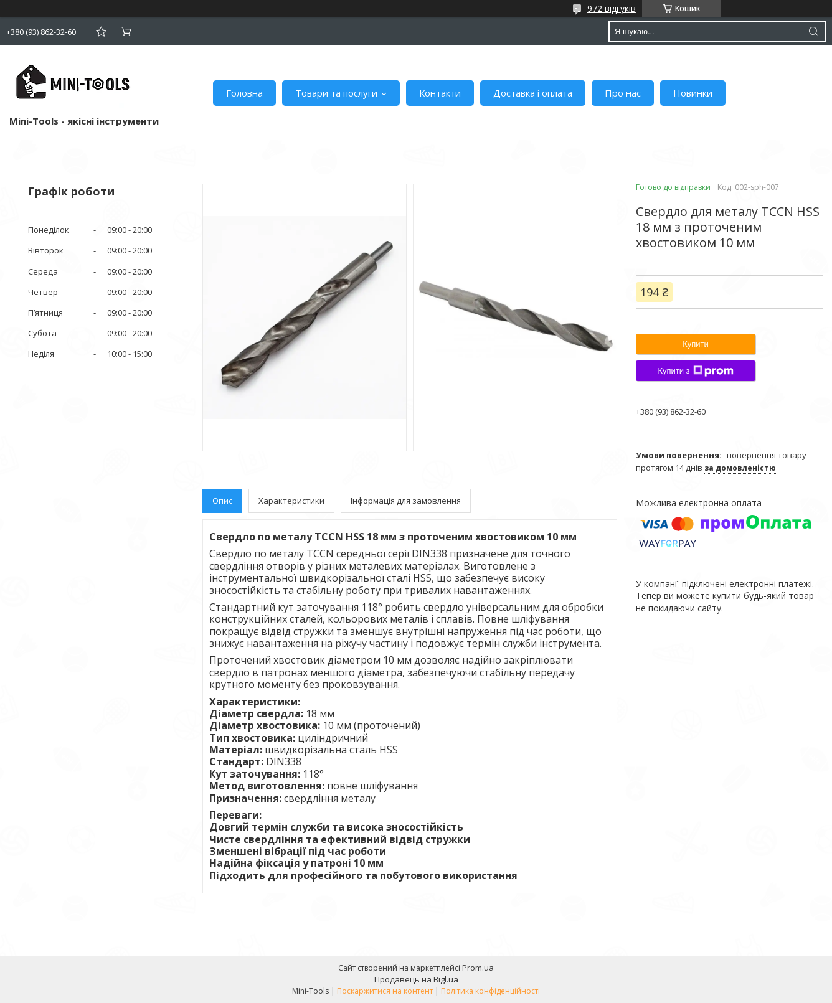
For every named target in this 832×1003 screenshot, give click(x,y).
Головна (244, 93)
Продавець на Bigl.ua (416, 979)
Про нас (623, 93)
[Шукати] (813, 31)
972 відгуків (611, 8)
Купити (696, 344)
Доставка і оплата (532, 93)
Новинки (692, 93)
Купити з (695, 371)
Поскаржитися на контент (385, 991)
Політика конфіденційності (490, 991)
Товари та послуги (336, 93)
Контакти (440, 93)
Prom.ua (478, 967)
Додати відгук (100, 31)
